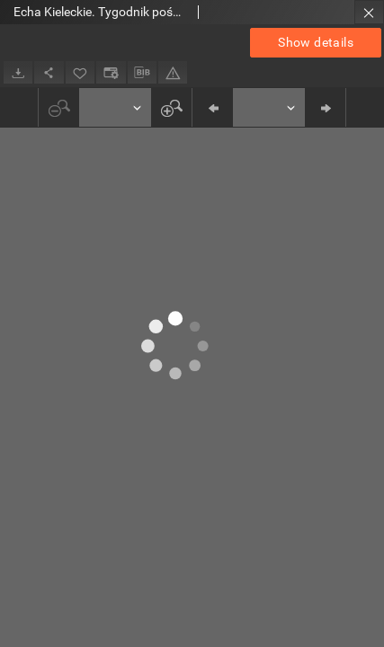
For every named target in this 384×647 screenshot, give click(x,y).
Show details (315, 42)
